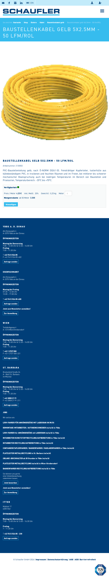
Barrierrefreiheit (87, 559)
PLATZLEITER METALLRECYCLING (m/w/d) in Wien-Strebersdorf (30, 463)
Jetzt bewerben (10, 482)
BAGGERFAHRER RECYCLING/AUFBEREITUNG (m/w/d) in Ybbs (29, 468)
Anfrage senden (10, 261)
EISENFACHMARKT (11, 271)
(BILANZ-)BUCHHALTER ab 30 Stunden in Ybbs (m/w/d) (26, 458)
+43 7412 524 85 (10, 254)
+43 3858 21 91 (10, 398)
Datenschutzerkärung (58, 559)
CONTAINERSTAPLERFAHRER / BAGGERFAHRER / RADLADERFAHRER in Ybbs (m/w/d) (38, 448)
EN (32, 2)
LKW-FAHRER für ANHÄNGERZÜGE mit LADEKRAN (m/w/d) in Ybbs (31, 432)
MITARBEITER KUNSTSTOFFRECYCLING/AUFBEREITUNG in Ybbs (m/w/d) (34, 438)
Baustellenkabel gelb (55, 22)
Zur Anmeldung (10, 313)
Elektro (34, 22)
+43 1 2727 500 (10, 351)
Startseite (17, 22)
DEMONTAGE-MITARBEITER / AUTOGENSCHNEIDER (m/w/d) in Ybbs (31, 427)
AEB (76, 559)
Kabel (42, 22)
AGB (71, 559)
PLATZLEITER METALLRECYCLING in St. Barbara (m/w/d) (27, 453)
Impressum (41, 559)
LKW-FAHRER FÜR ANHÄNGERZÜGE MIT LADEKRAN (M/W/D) (28, 422)
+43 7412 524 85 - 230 (13, 533)
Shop (26, 22)
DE (27, 2)
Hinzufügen (11, 204)
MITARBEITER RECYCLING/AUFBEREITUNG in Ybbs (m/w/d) (28, 443)
